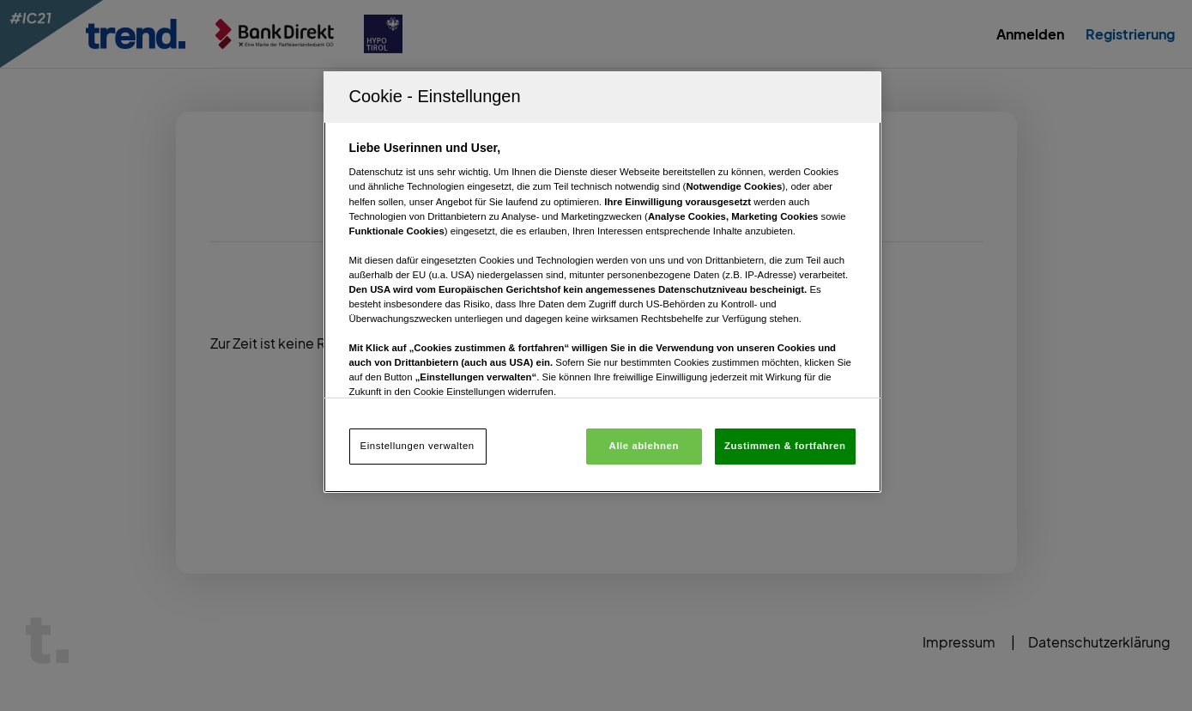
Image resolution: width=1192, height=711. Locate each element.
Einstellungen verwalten (417, 446)
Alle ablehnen (644, 446)
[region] (602, 282)
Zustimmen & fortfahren (784, 446)
